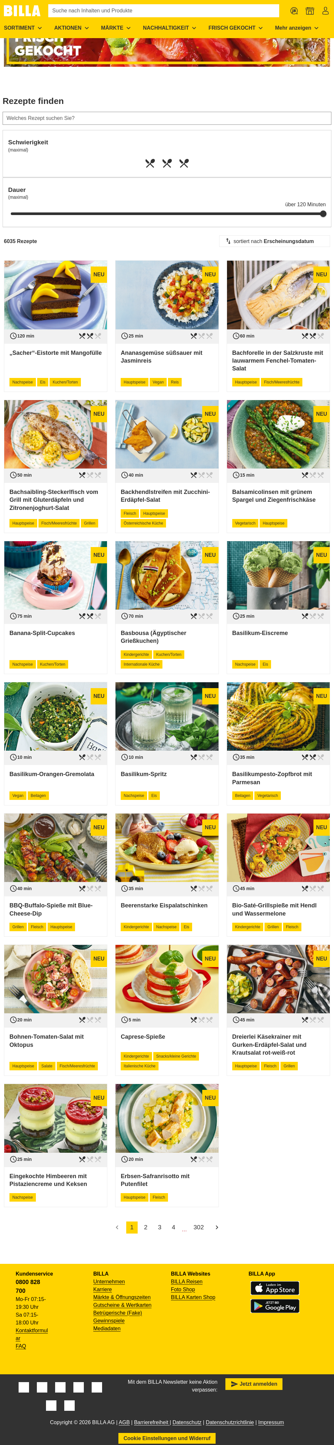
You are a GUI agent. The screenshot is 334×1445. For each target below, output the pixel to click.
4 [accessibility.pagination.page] (173, 1227)
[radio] (150, 163)
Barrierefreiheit (152, 1422)
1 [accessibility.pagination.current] (132, 1227)
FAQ (21, 1346)
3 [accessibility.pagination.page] (159, 1227)
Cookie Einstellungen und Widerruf (167, 1438)
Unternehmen (109, 1281)
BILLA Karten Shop (193, 1297)
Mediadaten (107, 1328)
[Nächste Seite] (216, 1227)
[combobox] (274, 241)
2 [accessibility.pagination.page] (146, 1227)
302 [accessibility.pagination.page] (198, 1227)
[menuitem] (72, 28)
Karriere (102, 1289)
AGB (124, 1422)
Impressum (271, 1422)
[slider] (323, 213)
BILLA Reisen (187, 1281)
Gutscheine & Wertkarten (122, 1305)
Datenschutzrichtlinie (230, 1422)
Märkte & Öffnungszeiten (122, 1297)
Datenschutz (187, 1422)
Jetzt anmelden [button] (254, 1384)
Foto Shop (183, 1289)
